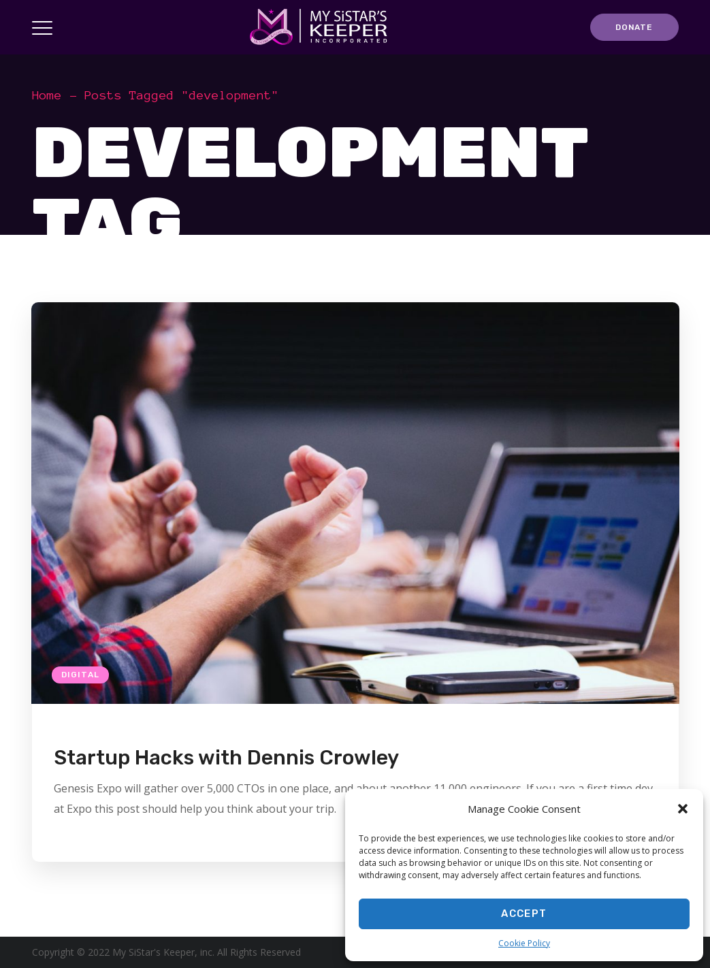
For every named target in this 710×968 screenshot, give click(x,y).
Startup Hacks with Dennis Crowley (226, 757)
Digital (80, 674)
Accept (524, 913)
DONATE (634, 27)
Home (47, 95)
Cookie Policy (524, 943)
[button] (683, 809)
